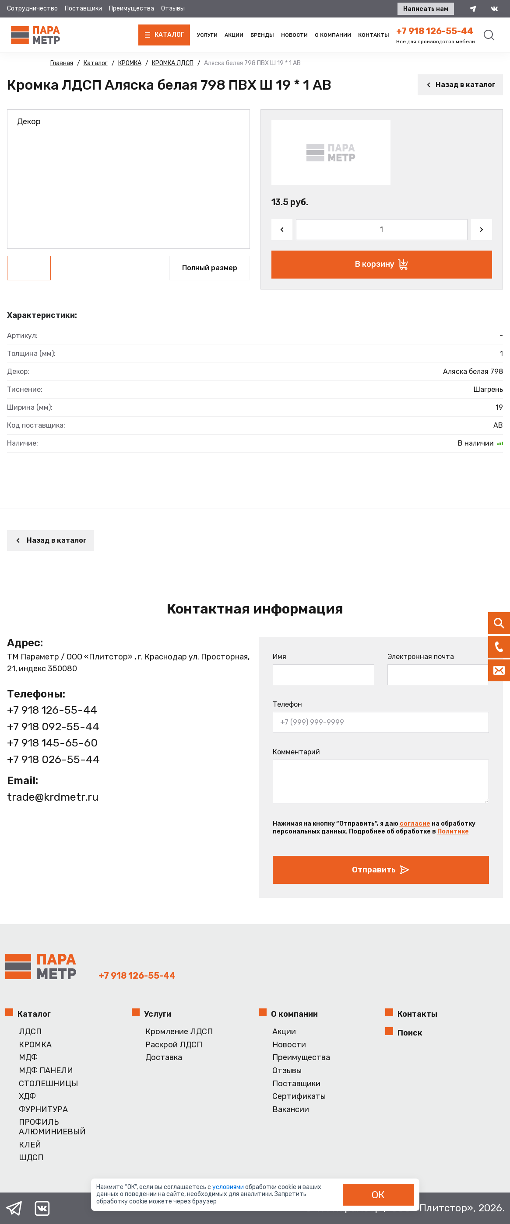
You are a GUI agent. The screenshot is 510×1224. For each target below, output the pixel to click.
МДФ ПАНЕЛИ (46, 1070)
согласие (415, 823)
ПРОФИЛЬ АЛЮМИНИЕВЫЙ (52, 1127)
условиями (228, 1187)
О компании (333, 35)
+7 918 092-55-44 (53, 726)
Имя (279, 656)
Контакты (373, 35)
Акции (234, 35)
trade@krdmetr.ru (52, 797)
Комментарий (296, 752)
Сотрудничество (32, 8)
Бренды (262, 35)
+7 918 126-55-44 (434, 31)
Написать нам (425, 9)
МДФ (28, 1057)
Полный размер (209, 268)
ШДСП (31, 1157)
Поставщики (83, 8)
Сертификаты (299, 1096)
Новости (294, 35)
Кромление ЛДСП (179, 1031)
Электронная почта (420, 656)
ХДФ (27, 1096)
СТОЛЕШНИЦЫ (48, 1083)
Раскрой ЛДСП (173, 1045)
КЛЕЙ (30, 1145)
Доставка (163, 1057)
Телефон (287, 704)
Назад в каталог (460, 84)
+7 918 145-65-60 (52, 742)
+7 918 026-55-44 (53, 759)
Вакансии (290, 1109)
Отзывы (173, 8)
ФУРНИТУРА (43, 1109)
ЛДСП (30, 1031)
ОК (378, 1195)
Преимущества (131, 8)
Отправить (381, 870)
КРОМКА (35, 1045)
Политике (453, 831)
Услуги (207, 35)
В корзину (381, 264)
